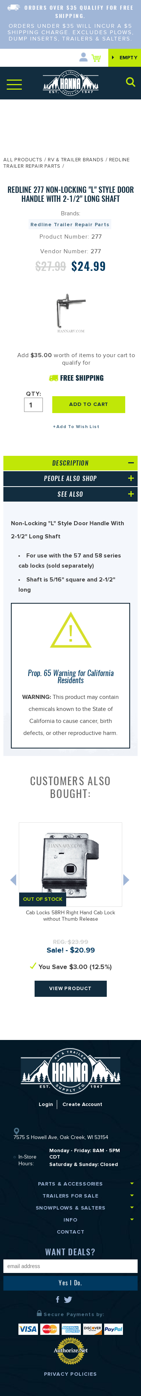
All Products (22, 161)
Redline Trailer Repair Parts (69, 224)
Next (127, 881)
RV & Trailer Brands (76, 161)
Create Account (82, 1104)
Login (45, 1104)
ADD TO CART (89, 404)
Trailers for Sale (70, 1196)
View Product (71, 989)
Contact (71, 1232)
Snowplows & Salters (71, 1208)
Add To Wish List (78, 427)
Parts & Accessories (70, 1184)
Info (70, 1220)
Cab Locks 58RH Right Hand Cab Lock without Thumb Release (70, 916)
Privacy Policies (70, 1374)
